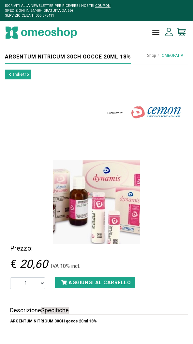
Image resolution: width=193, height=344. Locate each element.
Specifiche (55, 310)
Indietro (19, 74)
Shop (151, 55)
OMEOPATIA (172, 55)
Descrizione (25, 310)
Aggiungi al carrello (96, 283)
